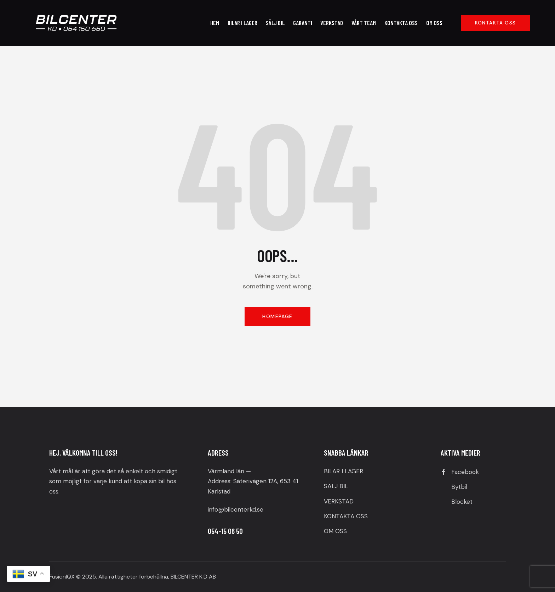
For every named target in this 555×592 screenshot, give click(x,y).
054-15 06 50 (225, 530)
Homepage (277, 316)
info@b (218, 509)
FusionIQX (62, 576)
